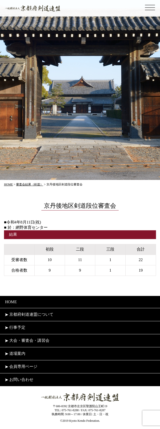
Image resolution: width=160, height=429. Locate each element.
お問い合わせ (19, 379)
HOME (11, 302)
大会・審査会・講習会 (27, 340)
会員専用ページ (21, 366)
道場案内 (15, 353)
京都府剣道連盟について (29, 314)
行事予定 (15, 327)
